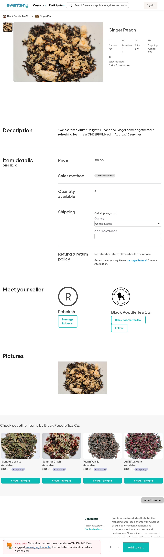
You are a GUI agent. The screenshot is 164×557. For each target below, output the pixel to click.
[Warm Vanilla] (102, 446)
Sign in (150, 5)
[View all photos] (58, 67)
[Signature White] (20, 446)
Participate (57, 5)
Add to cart (136, 547)
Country (99, 218)
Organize (39, 5)
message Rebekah (137, 260)
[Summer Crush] (61, 446)
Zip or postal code (105, 231)
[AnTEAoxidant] (143, 446)
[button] (39, 5)
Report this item (152, 499)
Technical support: (96, 527)
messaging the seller (38, 547)
